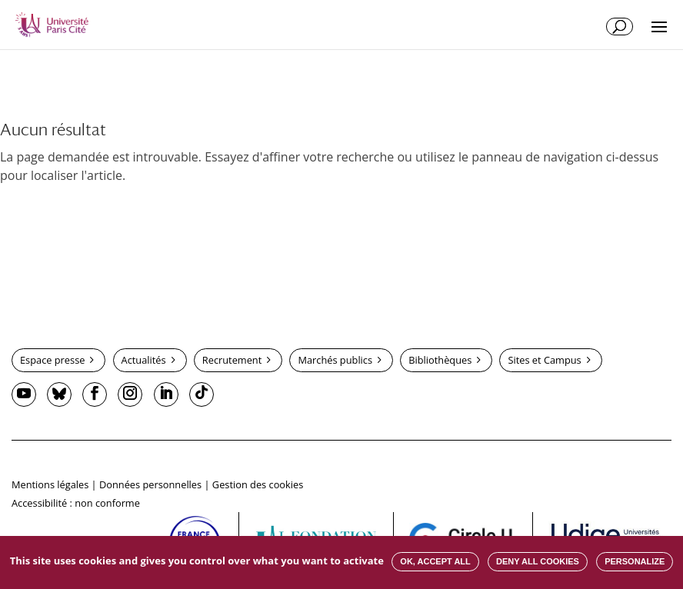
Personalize (635, 561)
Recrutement (232, 360)
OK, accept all (435, 561)
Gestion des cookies (257, 484)
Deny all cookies (537, 561)
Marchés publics (335, 360)
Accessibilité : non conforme (76, 503)
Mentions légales (50, 484)
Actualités (144, 360)
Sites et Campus (544, 360)
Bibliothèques (439, 360)
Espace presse (52, 360)
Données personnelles (150, 484)
